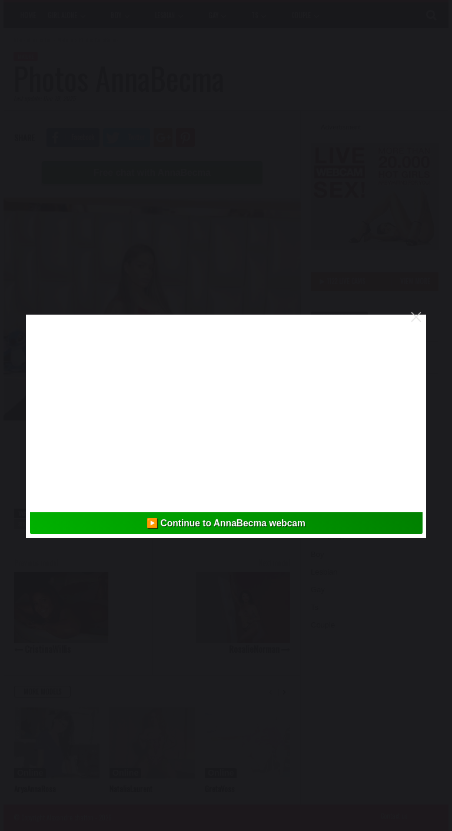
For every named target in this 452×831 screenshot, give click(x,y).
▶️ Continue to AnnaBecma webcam (226, 523)
